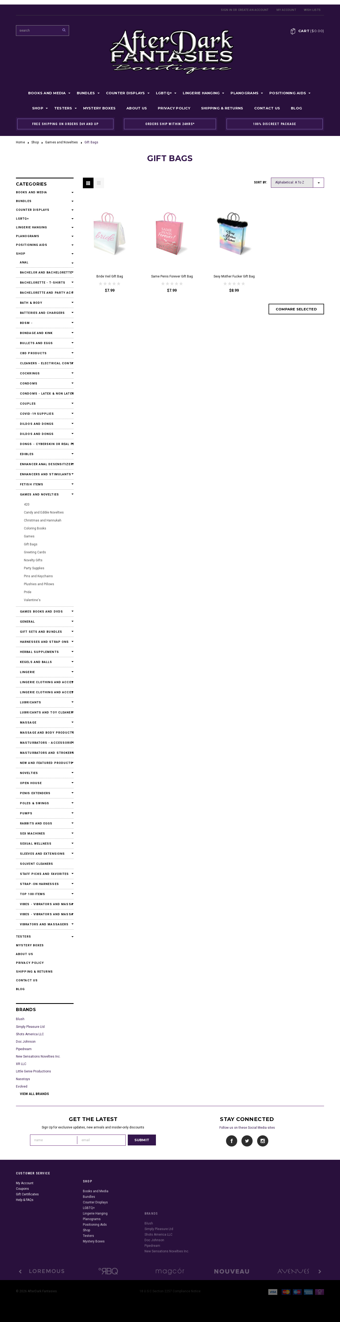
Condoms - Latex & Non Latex (45, 393)
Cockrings (30, 373)
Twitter (247, 1141)
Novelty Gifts (33, 560)
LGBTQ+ (164, 93)
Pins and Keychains (38, 576)
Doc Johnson (26, 1041)
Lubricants (30, 702)
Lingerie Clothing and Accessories (45, 682)
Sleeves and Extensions (42, 853)
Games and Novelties (61, 142)
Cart (311, 31)
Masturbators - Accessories (45, 743)
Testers (63, 108)
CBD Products (33, 353)
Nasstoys (23, 1079)
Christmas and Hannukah (42, 520)
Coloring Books (35, 528)
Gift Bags (30, 544)
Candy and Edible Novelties (44, 512)
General (27, 621)
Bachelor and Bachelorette (45, 272)
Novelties (29, 773)
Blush (20, 1019)
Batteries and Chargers (42, 313)
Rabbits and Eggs (36, 823)
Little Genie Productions (33, 1071)
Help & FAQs (24, 1225)
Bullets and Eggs (36, 343)
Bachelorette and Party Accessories (45, 292)
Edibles (27, 454)
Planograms (244, 93)
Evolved (21, 1086)
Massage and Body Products (45, 732)
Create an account (253, 10)
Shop (37, 108)
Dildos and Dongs (37, 424)
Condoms (28, 383)
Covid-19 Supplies (37, 414)
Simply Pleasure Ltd (30, 1027)
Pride (27, 592)
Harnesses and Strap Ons (44, 642)
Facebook (231, 1141)
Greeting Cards (35, 552)
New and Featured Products (45, 763)
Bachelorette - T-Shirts (42, 282)
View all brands (34, 1094)
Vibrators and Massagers (44, 924)
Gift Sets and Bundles (41, 632)
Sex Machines (32, 833)
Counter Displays (125, 93)
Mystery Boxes (99, 108)
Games (29, 536)
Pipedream (24, 1049)
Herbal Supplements (39, 652)
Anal (24, 262)
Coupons (22, 1214)
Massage (28, 722)
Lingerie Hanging (201, 93)
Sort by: (260, 182)
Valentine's (32, 600)
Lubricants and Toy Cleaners (45, 712)
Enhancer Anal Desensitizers (45, 464)
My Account (286, 10)
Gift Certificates (27, 1219)
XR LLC (21, 1064)
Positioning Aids (287, 93)
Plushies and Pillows (39, 584)
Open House (31, 783)
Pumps (26, 813)
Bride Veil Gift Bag (109, 276)
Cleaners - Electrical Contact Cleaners (45, 363)
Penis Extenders (35, 793)
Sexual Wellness (36, 843)
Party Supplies (34, 568)
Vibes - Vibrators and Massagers (45, 904)
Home (20, 142)
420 (26, 504)
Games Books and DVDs (41, 611)
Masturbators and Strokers (45, 753)
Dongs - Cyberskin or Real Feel (45, 444)
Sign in (226, 10)
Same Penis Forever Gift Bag (172, 276)
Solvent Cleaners (36, 864)
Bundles (86, 93)
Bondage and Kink (36, 333)
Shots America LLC (30, 1034)
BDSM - (26, 323)
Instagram (262, 1141)
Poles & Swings (34, 803)
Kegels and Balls (36, 662)
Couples (28, 403)
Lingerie (27, 672)
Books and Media (47, 93)
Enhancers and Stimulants (45, 474)
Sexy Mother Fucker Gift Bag (234, 276)
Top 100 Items (32, 894)
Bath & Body (31, 303)
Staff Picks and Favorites (44, 874)
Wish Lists (312, 10)
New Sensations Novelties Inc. (38, 1056)
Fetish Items (31, 484)
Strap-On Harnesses (39, 884)
